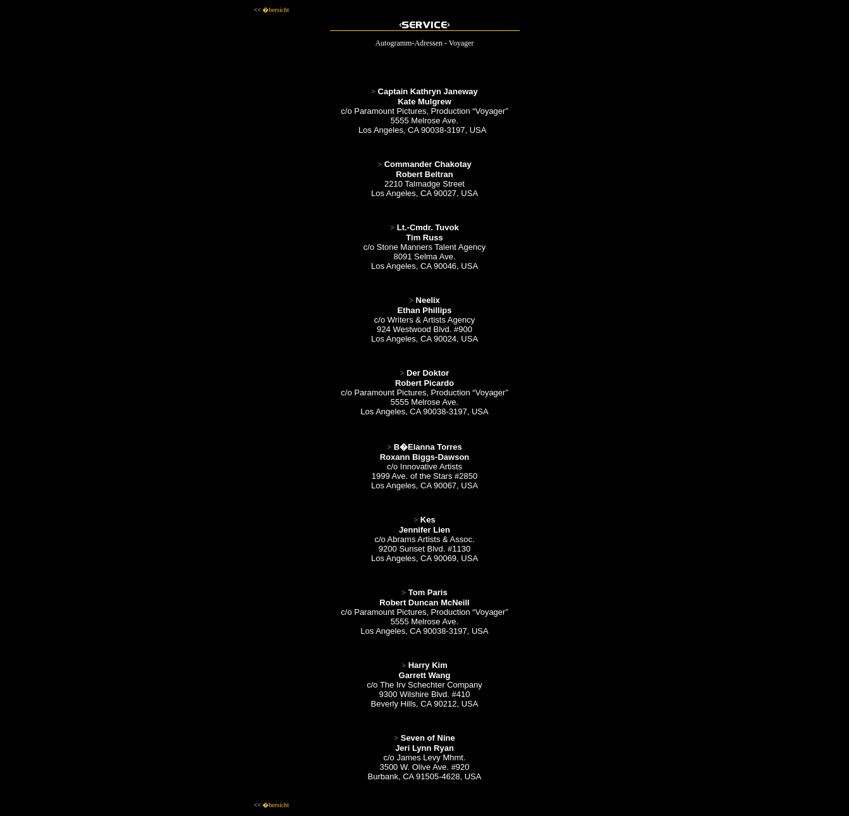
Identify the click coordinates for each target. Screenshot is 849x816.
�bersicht (275, 9)
